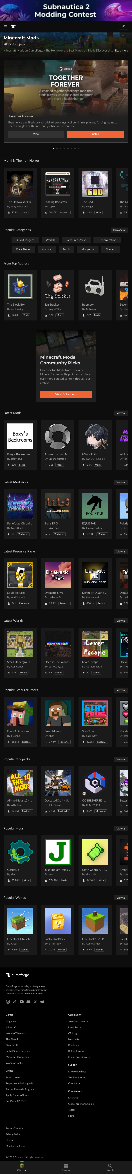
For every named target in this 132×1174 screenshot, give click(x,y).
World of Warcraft (16, 1033)
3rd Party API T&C (16, 1101)
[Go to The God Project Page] (95, 193)
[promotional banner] (66, 10)
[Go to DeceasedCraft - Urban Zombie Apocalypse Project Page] (57, 791)
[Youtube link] (21, 1002)
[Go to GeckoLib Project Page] (20, 860)
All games (11, 1021)
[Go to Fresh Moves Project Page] (57, 722)
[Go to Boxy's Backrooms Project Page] (20, 445)
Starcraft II (12, 1045)
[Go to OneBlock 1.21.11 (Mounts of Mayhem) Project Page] (95, 930)
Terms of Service (14, 1128)
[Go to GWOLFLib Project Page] (95, 445)
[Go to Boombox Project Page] (95, 295)
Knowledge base (77, 1071)
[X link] (35, 1002)
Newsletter (74, 1039)
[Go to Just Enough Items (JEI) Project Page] (57, 860)
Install (95, 134)
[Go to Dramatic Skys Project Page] (57, 583)
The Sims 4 (12, 1039)
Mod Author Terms (15, 1146)
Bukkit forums (76, 1051)
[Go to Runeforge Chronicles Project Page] (20, 514)
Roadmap (73, 1045)
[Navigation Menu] (5, 27)
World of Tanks (14, 1063)
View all (121, 413)
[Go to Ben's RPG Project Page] (57, 514)
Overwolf (73, 1098)
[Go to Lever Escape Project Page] (95, 653)
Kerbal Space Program (18, 1051)
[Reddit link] (42, 1002)
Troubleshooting (77, 1077)
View (36, 134)
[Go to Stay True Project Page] (95, 722)
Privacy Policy (13, 1134)
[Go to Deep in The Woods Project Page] (57, 653)
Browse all (119, 230)
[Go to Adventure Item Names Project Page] (57, 445)
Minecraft (11, 1027)
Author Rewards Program (20, 1089)
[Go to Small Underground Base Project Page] (20, 653)
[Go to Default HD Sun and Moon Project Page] (95, 583)
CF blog (72, 1033)
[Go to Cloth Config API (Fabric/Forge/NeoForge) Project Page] (95, 860)
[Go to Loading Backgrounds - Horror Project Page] (57, 193)
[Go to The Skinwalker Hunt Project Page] (20, 193)
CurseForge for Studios (81, 1104)
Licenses (10, 1140)
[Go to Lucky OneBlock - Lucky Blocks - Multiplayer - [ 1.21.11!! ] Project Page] (57, 930)
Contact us (74, 1083)
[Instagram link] (8, 1002)
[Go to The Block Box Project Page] (20, 295)
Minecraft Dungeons (17, 1057)
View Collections (66, 394)
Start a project (14, 1077)
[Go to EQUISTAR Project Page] (95, 514)
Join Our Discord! (78, 1021)
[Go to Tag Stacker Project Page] (57, 295)
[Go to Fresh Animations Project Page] (20, 722)
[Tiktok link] (15, 1002)
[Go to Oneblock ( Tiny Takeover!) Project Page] (20, 930)
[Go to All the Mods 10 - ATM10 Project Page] (20, 791)
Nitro (71, 1116)
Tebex (71, 1110)
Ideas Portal (74, 1027)
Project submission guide (19, 1083)
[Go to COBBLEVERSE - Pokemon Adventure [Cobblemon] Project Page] (95, 791)
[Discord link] (28, 1002)
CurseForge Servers (79, 1057)
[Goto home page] (13, 27)
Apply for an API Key (17, 1095)
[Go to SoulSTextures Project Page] (20, 583)
